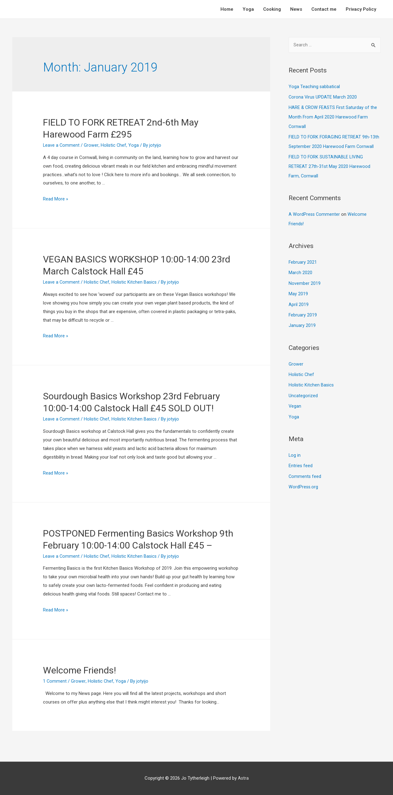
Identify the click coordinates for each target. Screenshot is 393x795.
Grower (91, 145)
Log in (295, 450)
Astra (243, 778)
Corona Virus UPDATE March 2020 (323, 97)
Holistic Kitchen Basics (136, 282)
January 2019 (302, 322)
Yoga (248, 9)
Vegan (295, 402)
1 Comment (55, 681)
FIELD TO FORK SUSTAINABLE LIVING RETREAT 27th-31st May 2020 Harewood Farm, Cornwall (330, 165)
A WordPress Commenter (315, 212)
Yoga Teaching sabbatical (314, 87)
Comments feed (305, 471)
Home (226, 9)
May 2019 (298, 291)
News (296, 9)
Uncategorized (303, 391)
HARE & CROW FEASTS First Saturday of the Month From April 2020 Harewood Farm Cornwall (334, 117)
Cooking (272, 9)
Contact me (324, 9)
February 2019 (303, 311)
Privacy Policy (361, 9)
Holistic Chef (114, 145)
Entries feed (301, 460)
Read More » (55, 199)
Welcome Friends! (79, 670)
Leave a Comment (61, 145)
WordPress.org (304, 481)
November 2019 (305, 280)
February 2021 (303, 260)
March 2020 (300, 270)
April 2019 (299, 301)
